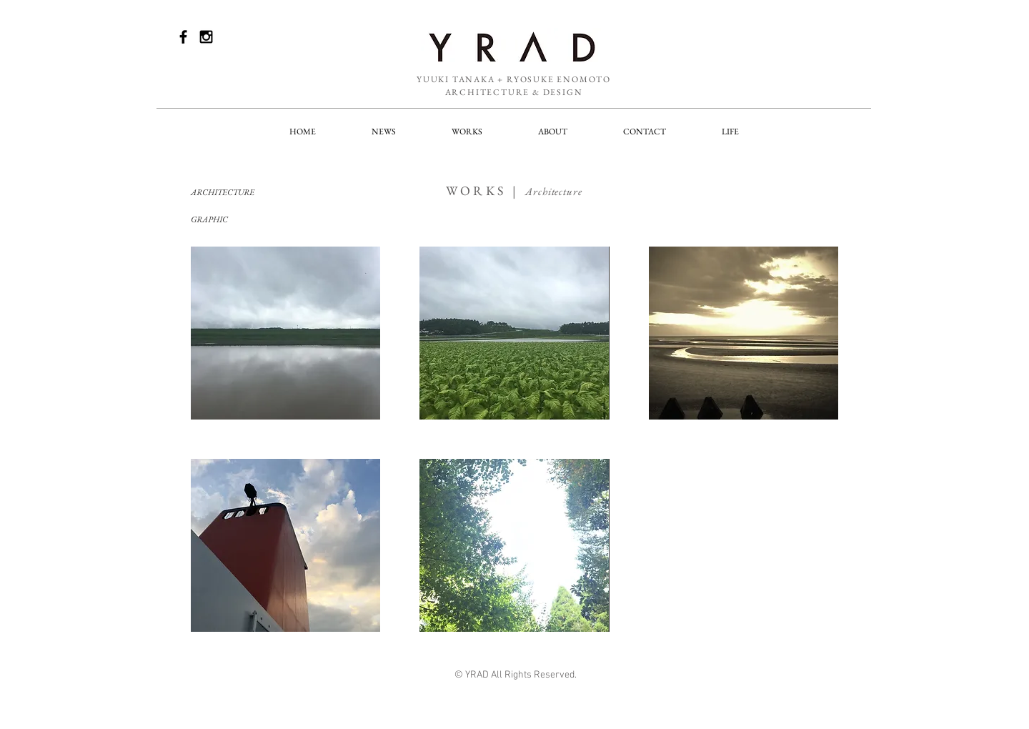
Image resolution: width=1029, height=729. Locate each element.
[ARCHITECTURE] (241, 192)
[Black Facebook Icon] (183, 37)
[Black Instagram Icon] (206, 37)
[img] (285, 333)
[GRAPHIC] (241, 219)
